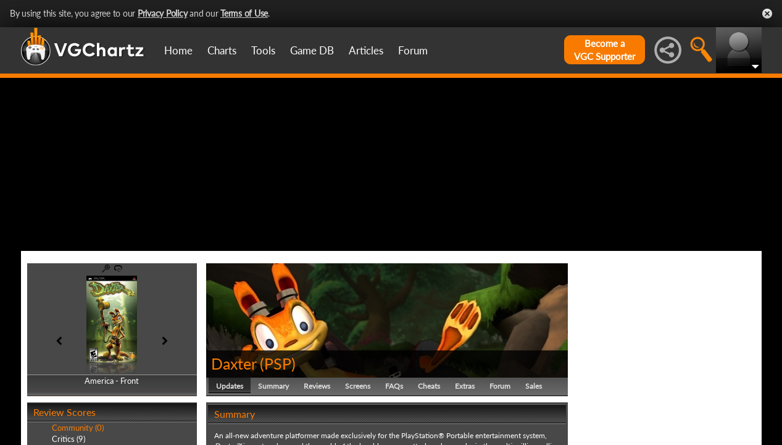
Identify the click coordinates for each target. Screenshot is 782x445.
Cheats (429, 386)
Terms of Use (244, 13)
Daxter (233, 363)
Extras (465, 386)
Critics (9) (68, 439)
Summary (273, 386)
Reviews (317, 386)
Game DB (312, 50)
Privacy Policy (163, 13)
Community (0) (78, 428)
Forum (413, 50)
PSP (277, 363)
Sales (533, 386)
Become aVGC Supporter (604, 50)
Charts (221, 50)
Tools (263, 50)
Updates (229, 386)
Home (178, 50)
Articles (366, 50)
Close (767, 14)
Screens (357, 386)
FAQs (394, 386)
